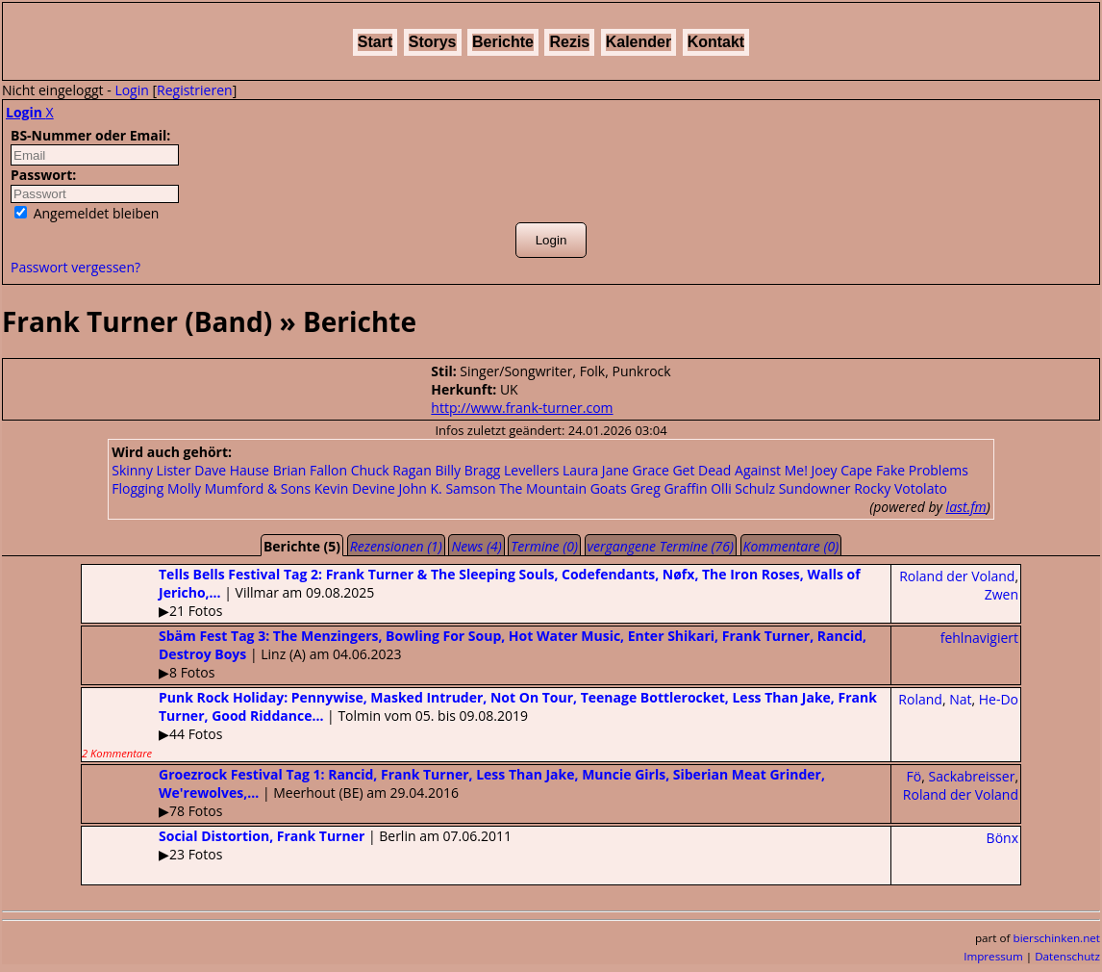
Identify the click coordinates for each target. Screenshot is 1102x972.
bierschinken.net (1057, 938)
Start (375, 42)
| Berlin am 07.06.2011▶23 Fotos (297, 845)
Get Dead (701, 470)
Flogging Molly (156, 488)
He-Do (998, 699)
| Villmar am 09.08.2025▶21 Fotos (471, 592)
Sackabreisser (971, 776)
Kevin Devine (354, 488)
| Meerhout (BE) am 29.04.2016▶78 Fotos (453, 792)
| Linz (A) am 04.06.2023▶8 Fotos (474, 654)
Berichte (503, 42)
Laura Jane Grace (616, 470)
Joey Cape (842, 470)
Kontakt (716, 42)
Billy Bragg (467, 470)
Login (131, 90)
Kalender (638, 42)
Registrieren (195, 90)
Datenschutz (1067, 956)
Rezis (569, 42)
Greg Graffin (668, 488)
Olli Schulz (743, 488)
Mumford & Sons (258, 488)
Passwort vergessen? (75, 267)
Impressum (993, 956)
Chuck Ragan (391, 470)
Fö (914, 776)
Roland (920, 699)
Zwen (1001, 594)
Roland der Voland (956, 576)
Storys (433, 42)
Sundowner (815, 488)
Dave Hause (231, 470)
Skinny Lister (151, 470)
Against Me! (771, 470)
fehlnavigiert (979, 637)
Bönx (1002, 838)
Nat (960, 699)
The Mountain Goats (563, 488)
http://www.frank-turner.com (522, 407)
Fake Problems (922, 470)
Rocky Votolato (900, 488)
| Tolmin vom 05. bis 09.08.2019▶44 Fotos (479, 724)
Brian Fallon (310, 470)
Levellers (531, 470)
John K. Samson (447, 488)
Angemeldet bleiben (86, 213)
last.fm (966, 507)
